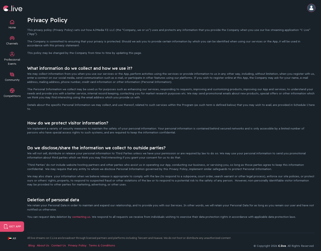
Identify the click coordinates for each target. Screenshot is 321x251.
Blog (31, 245)
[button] (312, 8)
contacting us (81, 216)
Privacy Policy (77, 245)
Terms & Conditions (102, 245)
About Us (43, 245)
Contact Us (58, 245)
